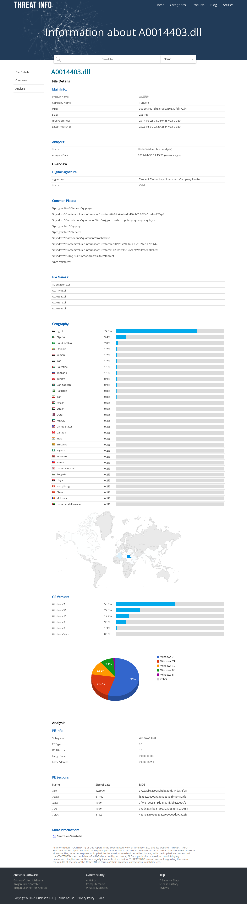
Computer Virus (95, 884)
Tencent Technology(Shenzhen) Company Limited (170, 179)
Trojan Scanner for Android (30, 887)
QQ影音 (144, 96)
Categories (178, 5)
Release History (168, 884)
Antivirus (91, 880)
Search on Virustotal (69, 836)
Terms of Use (65, 898)
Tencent (144, 102)
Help (162, 875)
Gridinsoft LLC (45, 898)
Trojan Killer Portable (27, 884)
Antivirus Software (26, 875)
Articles (228, 5)
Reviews (164, 887)
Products (198, 5)
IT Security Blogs (169, 880)
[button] (178, 59)
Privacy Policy (85, 898)
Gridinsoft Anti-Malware (28, 880)
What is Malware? (97, 887)
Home (160, 5)
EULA (100, 898)
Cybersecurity (95, 875)
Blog (213, 5)
